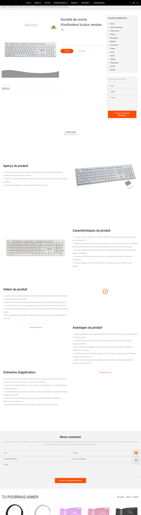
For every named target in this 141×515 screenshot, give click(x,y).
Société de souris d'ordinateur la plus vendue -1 (52, 7)
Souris (20, 7)
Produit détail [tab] (70, 132)
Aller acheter (82, 51)
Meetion (5, 7)
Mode (128, 497)
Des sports (120, 497)
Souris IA (29, 7)
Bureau (13, 7)
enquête (66, 51)
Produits (135, 497)
